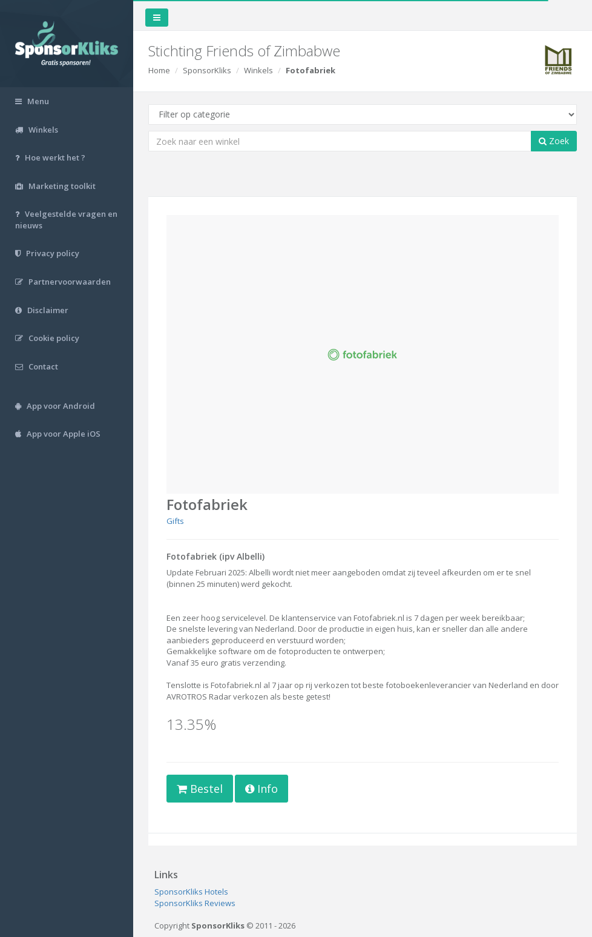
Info (261, 788)
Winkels (258, 70)
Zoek (554, 141)
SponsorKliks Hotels (191, 891)
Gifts (175, 520)
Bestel (200, 788)
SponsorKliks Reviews (194, 903)
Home (159, 70)
